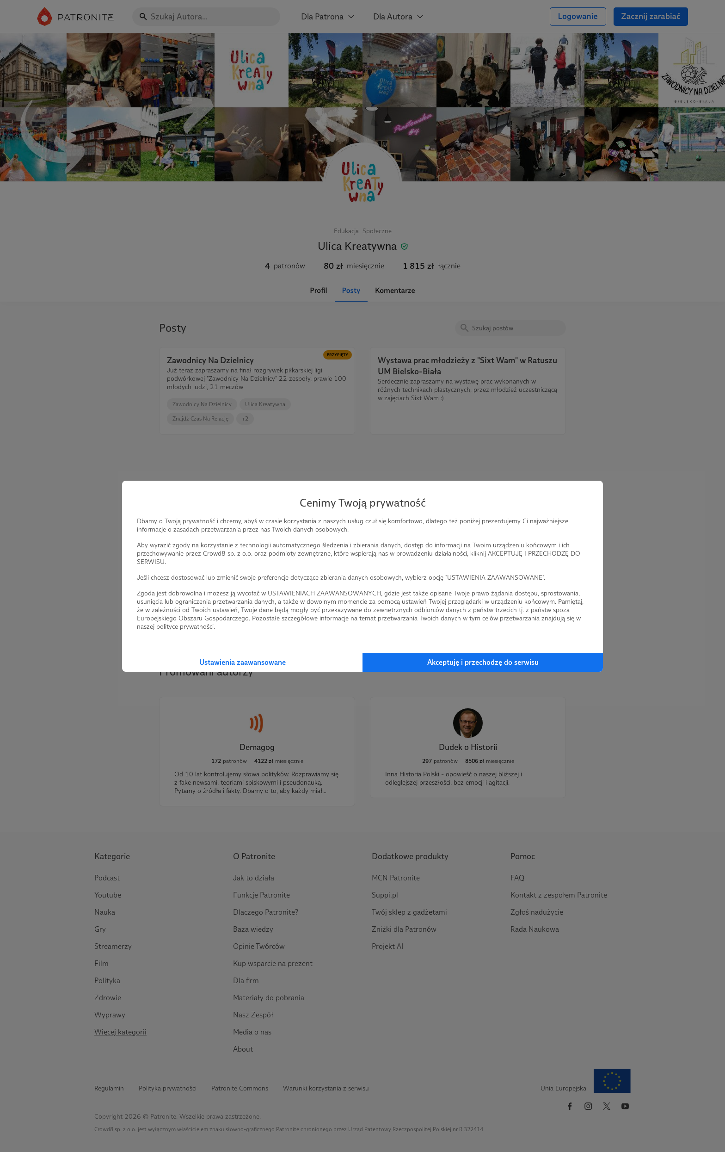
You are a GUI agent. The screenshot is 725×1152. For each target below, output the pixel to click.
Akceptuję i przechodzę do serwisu (483, 662)
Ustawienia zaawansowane (242, 662)
